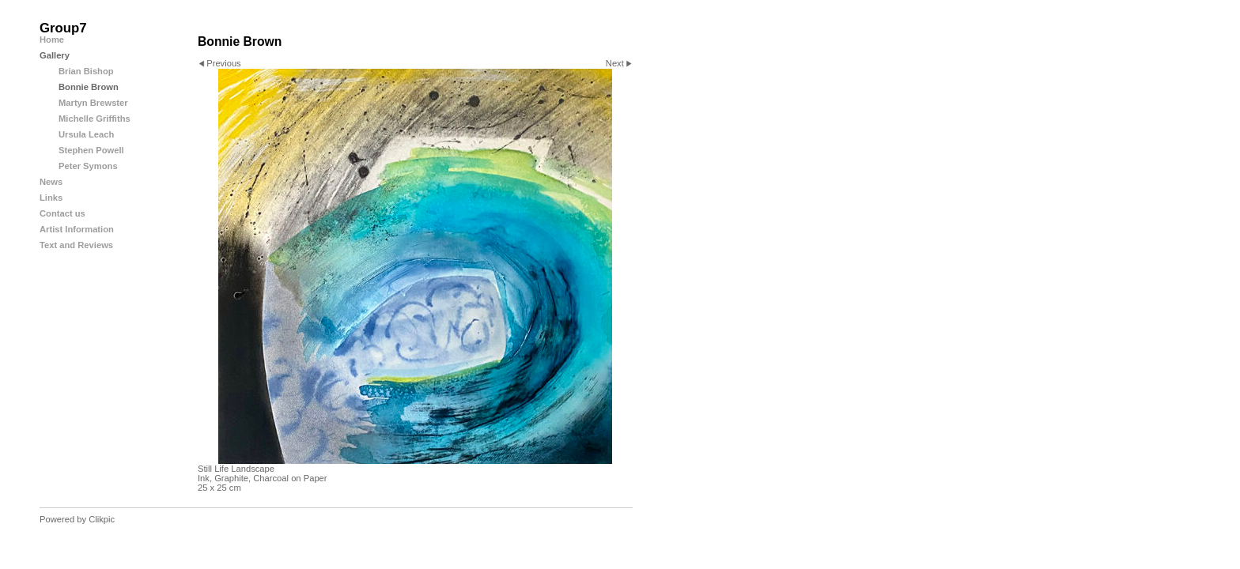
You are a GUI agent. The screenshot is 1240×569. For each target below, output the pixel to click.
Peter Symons (88, 166)
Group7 (63, 28)
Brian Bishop (86, 71)
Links (51, 197)
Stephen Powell (91, 150)
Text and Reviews (76, 245)
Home (52, 39)
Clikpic (102, 519)
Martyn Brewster (93, 102)
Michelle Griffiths (94, 118)
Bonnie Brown (89, 87)
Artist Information (77, 229)
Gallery (55, 55)
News (51, 182)
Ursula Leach (86, 134)
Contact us (62, 213)
